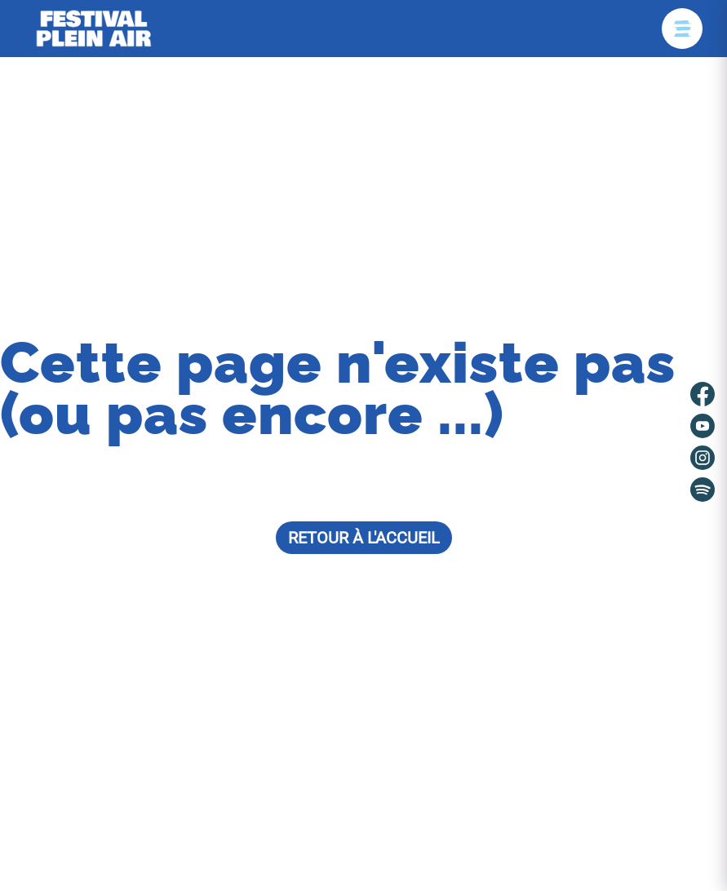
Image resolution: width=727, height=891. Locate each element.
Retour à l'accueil (364, 537)
